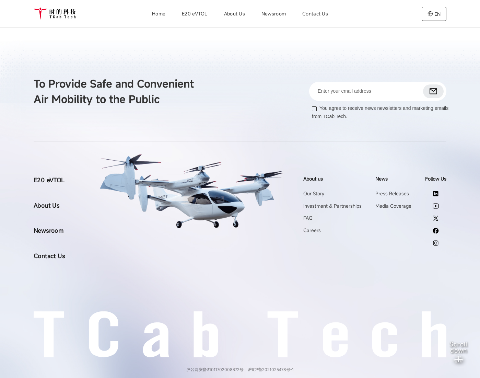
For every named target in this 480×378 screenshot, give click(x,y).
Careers (312, 230)
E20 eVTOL (195, 13)
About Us (46, 205)
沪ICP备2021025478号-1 (271, 369)
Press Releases (392, 193)
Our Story (313, 193)
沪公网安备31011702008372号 (215, 369)
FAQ (308, 218)
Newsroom (273, 13)
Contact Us (315, 13)
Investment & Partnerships (332, 206)
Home (158, 13)
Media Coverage (393, 206)
